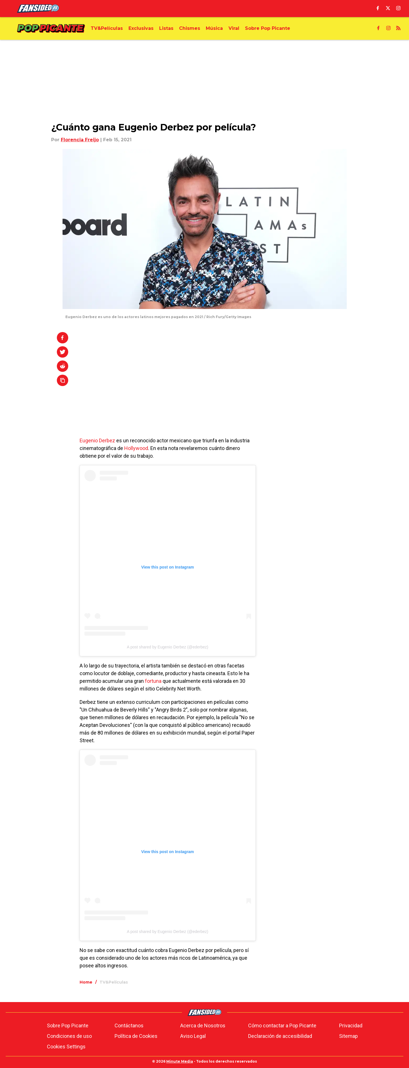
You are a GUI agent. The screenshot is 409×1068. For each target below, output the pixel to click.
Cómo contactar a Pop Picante (282, 1025)
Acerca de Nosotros (202, 1025)
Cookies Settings (66, 1047)
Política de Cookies (136, 1036)
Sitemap (348, 1036)
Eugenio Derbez (97, 440)
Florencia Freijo (80, 139)
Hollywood (136, 448)
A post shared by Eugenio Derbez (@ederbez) (167, 647)
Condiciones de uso (69, 1036)
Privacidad (350, 1025)
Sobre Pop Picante (67, 1025)
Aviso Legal (193, 1036)
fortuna (153, 681)
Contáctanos (129, 1025)
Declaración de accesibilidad (280, 1036)
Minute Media (179, 1061)
